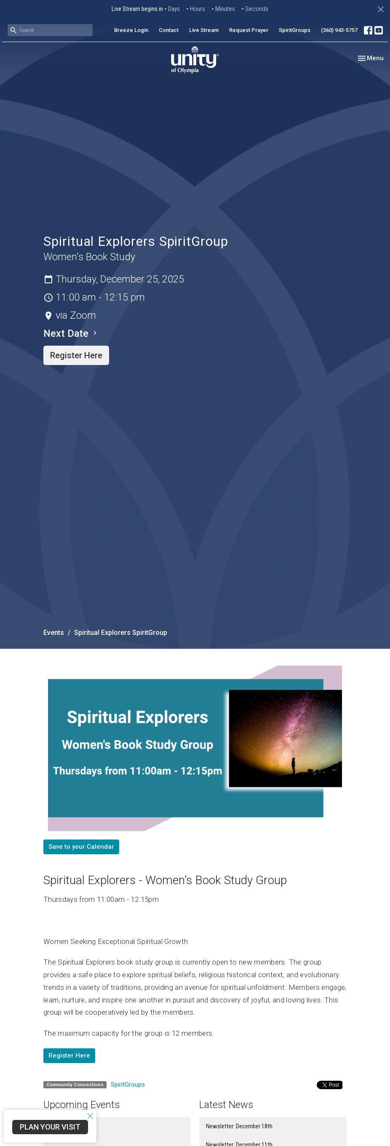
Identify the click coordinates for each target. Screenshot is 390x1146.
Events (53, 633)
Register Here (76, 355)
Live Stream (204, 30)
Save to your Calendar (81, 846)
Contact (169, 30)
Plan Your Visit (50, 1126)
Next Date (71, 333)
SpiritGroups (294, 30)
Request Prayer (248, 30)
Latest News (226, 1105)
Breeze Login (131, 30)
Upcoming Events (81, 1105)
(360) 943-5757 (339, 30)
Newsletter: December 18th (239, 1126)
